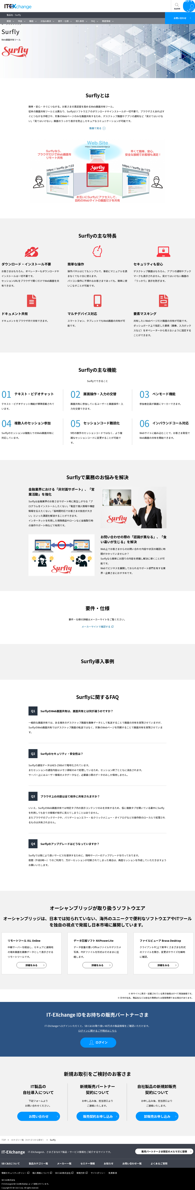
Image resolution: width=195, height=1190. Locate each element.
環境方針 (80, 1170)
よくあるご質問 (159, 1161)
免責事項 (112, 1170)
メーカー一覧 (64, 1161)
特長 (20, 21)
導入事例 (80, 21)
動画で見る (95, 128)
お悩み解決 (45, 21)
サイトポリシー (98, 1170)
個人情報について (40, 1170)
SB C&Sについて (78, 6)
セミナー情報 (55, 6)
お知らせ (108, 1161)
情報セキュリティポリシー (14, 1170)
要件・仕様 (63, 21)
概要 (9, 21)
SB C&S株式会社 (63, 1170)
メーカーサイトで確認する (96, 626)
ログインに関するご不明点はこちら (97, 1030)
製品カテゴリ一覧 (38, 1161)
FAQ (93, 21)
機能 (31, 21)
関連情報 (106, 21)
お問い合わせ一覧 (103, 6)
